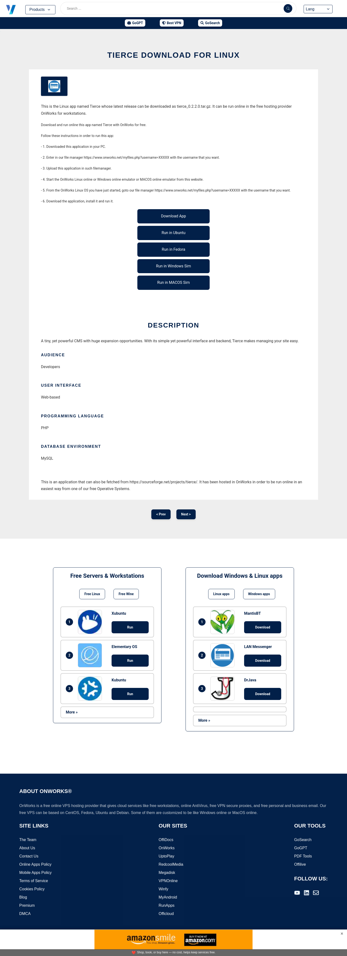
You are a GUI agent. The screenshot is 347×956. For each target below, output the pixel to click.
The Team (27, 840)
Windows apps (259, 594)
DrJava (250, 680)
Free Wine (126, 594)
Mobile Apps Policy (35, 873)
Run (130, 627)
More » (72, 712)
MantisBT (252, 613)
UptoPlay (166, 856)
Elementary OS (124, 646)
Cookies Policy (32, 889)
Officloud (166, 914)
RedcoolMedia (171, 865)
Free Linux (92, 594)
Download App (173, 216)
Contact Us (28, 856)
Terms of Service (33, 881)
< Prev (161, 514)
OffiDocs (166, 840)
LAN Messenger (258, 646)
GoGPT (300, 848)
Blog (23, 897)
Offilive (300, 865)
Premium (27, 906)
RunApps (166, 906)
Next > (186, 514)
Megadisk (167, 873)
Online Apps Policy (35, 865)
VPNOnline (168, 881)
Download (262, 627)
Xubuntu (119, 613)
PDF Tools (303, 856)
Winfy (163, 889)
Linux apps (221, 594)
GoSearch (303, 840)
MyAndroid (168, 897)
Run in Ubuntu (173, 232)
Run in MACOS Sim (173, 282)
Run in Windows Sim (173, 266)
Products (40, 9)
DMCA (25, 914)
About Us (27, 848)
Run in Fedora (173, 249)
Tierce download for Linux (173, 55)
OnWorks (166, 848)
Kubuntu (119, 680)
